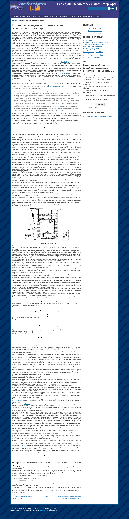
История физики (61, 16)
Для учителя (24, 16)
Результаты (91, 109)
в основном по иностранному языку (98, 79)
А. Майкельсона (56, 106)
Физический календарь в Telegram (98, 33)
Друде (70, 75)
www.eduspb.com (44, 510)
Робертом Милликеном (53, 86)
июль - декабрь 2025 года (90, 50)
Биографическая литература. (92, 48)
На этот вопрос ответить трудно (96, 99)
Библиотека (75, 16)
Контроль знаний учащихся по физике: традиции (97, 116)
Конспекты (48, 16)
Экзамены (37, 16)
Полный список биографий (96, 28)
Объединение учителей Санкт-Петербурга (87, 4)
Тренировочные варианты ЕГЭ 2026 (94, 44)
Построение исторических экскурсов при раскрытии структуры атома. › (69, 497)
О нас (97, 16)
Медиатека (87, 16)
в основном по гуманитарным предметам (99, 77)
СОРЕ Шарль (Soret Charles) (91, 57)
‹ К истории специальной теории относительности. (22, 497)
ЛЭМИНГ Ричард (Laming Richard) (93, 55)
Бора (55, 71)
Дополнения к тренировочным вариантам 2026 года (98, 42)
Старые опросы (92, 107)
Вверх (46, 496)
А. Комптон (27, 404)
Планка (52, 490)
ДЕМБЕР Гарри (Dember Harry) (92, 54)
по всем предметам (92, 75)
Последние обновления (95, 31)
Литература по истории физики (92, 46)
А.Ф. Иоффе (65, 62)
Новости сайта (87, 40)
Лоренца (62, 73)
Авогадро (22, 445)
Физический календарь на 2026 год (93, 52)
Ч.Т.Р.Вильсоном (17, 400)
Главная (15, 16)
